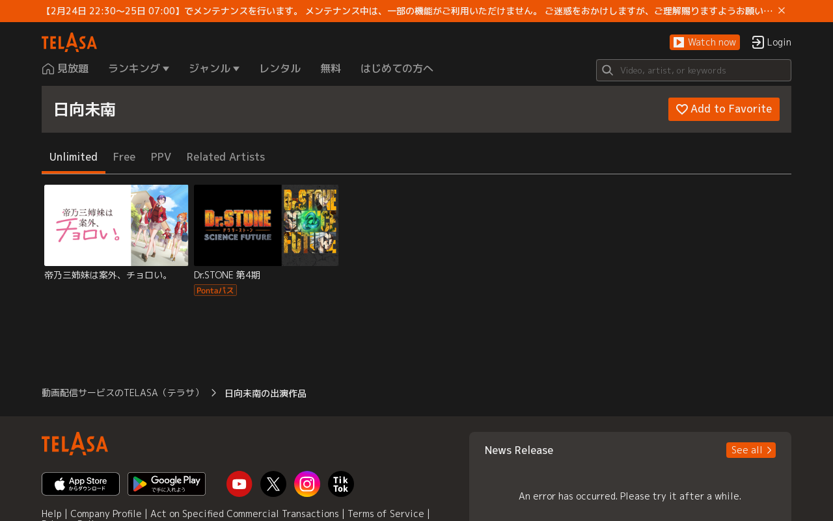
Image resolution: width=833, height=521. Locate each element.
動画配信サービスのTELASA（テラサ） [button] (123, 392)
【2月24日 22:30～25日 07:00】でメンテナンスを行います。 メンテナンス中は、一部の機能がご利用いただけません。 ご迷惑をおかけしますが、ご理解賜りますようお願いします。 (407, 11)
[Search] (693, 70)
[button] (705, 42)
